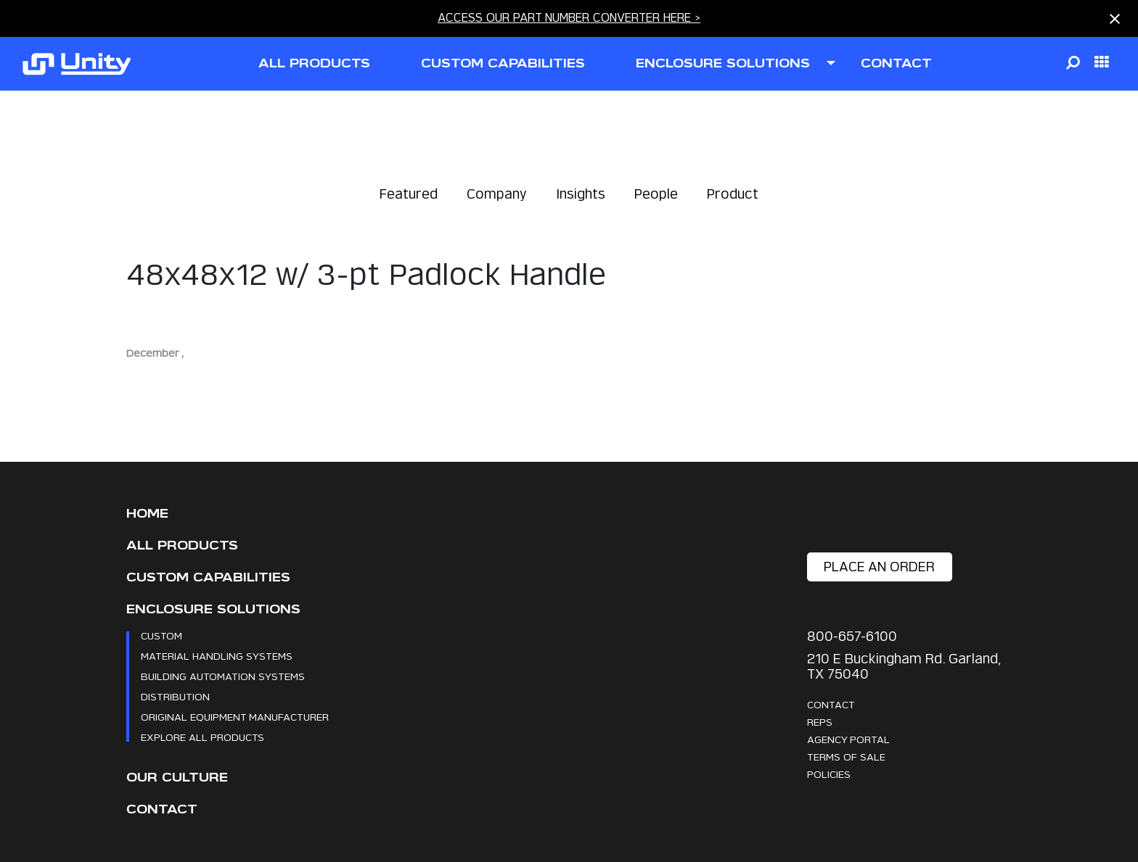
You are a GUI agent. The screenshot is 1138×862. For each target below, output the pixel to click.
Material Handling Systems (216, 656)
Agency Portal (848, 739)
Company (497, 194)
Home (147, 514)
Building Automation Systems (223, 676)
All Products (182, 545)
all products (314, 63)
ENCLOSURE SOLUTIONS (723, 63)
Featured (409, 194)
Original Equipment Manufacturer (235, 716)
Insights (580, 194)
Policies (829, 774)
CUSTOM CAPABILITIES (503, 63)
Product (732, 194)
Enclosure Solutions (213, 609)
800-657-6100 (852, 636)
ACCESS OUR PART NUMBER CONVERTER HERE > (569, 18)
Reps (819, 722)
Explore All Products (202, 737)
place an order (879, 566)
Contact (161, 809)
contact (896, 63)
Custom (161, 635)
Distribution (175, 696)
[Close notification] (1114, 19)
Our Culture (177, 777)
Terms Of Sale (846, 756)
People (656, 194)
